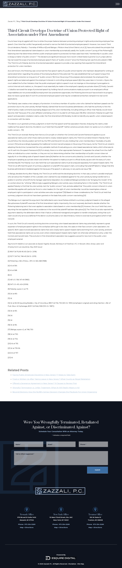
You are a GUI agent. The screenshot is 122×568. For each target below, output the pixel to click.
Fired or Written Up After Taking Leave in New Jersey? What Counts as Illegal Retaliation (51, 382)
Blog (18, 21)
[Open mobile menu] (117, 4)
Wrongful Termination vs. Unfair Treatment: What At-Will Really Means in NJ (46, 390)
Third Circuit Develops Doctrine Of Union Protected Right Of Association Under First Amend (55, 21)
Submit (97, 470)
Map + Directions (27, 527)
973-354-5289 (29, 524)
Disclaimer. (72, 564)
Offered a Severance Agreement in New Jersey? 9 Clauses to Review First (44, 386)
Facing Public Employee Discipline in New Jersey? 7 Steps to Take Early (43, 377)
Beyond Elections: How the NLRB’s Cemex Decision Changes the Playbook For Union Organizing (54, 395)
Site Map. (80, 564)
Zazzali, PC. (11, 21)
